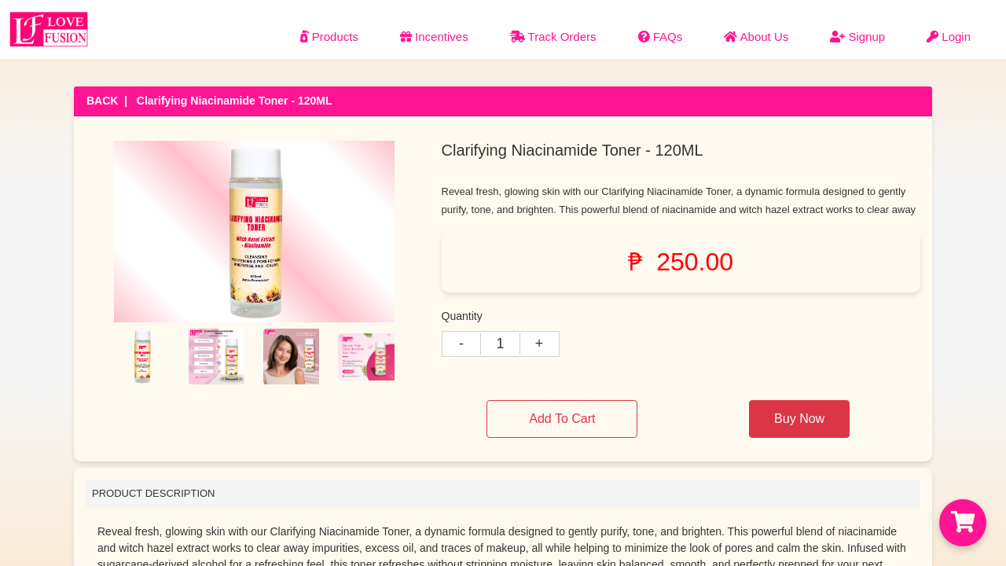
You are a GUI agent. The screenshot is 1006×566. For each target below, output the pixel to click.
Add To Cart (562, 418)
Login (949, 36)
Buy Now (799, 418)
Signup (857, 36)
